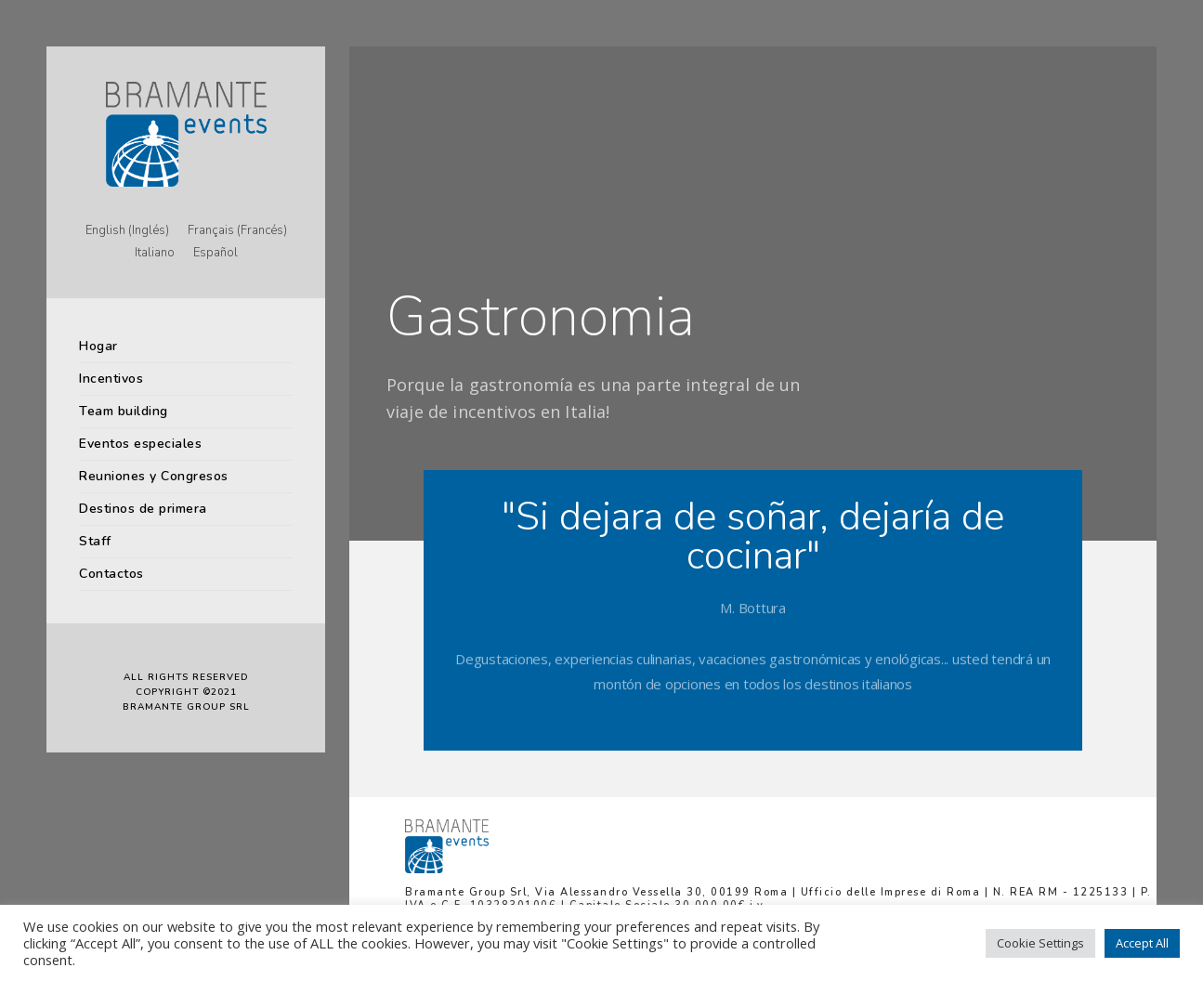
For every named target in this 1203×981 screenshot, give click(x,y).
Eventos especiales (140, 443)
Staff (95, 541)
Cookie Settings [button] (1040, 943)
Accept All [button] (1142, 943)
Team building (123, 411)
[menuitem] (127, 231)
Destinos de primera (143, 508)
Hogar (98, 346)
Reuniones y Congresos (154, 476)
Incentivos (111, 378)
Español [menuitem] (215, 253)
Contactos (111, 573)
